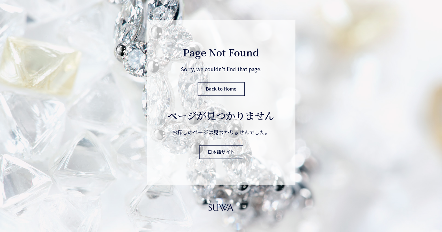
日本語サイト (221, 152)
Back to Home (221, 89)
